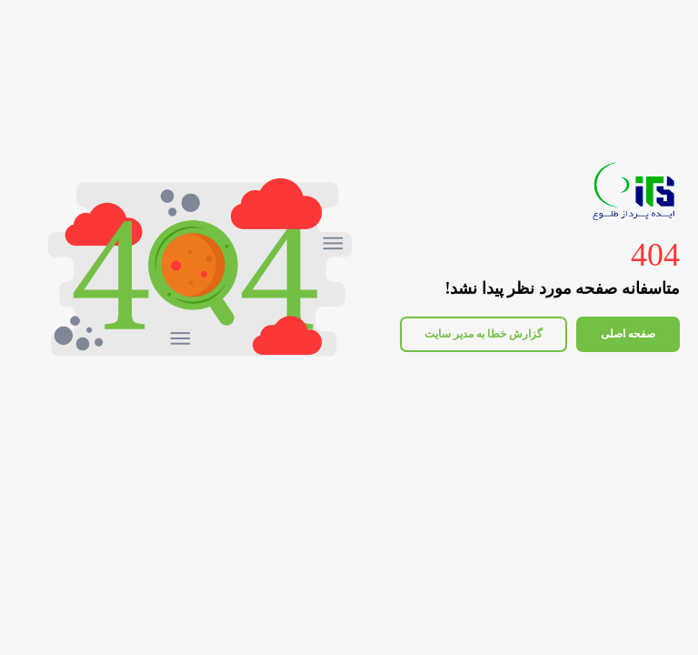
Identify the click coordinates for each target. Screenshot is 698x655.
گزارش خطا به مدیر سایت (483, 334)
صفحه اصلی (628, 334)
